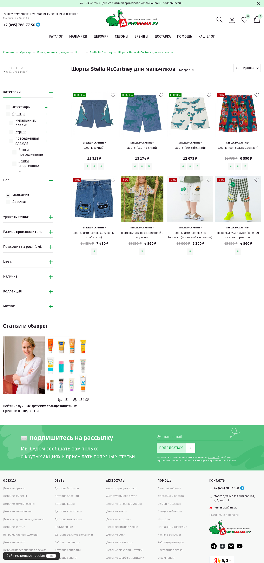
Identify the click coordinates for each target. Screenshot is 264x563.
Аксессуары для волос (121, 488)
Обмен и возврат (169, 504)
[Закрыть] (258, 3)
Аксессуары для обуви (121, 496)
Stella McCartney (103, 52)
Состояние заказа (170, 550)
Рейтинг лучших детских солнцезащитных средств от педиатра (40, 408)
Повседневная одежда (55, 52)
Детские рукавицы (119, 542)
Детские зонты (116, 511)
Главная (11, 52)
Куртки (20, 132)
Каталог (56, 36)
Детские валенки (67, 496)
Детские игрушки (118, 519)
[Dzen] (222, 546)
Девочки (101, 36)
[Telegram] (38, 25)
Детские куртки (14, 527)
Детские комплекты (17, 511)
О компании (166, 557)
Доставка (162, 36)
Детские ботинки (67, 488)
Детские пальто (14, 542)
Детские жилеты (15, 496)
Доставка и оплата (171, 496)
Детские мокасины (68, 519)
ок (51, 556)
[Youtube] (239, 546)
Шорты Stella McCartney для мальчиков (145, 52)
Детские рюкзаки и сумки (124, 550)
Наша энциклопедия (172, 527)
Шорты (81, 52)
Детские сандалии (68, 550)
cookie (40, 556)
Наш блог (206, 36)
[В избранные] (113, 95)
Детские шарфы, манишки (125, 557)
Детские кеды (65, 504)
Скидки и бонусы (170, 511)
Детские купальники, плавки (23, 519)
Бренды (141, 36)
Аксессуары (21, 107)
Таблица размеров (171, 542)
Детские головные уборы (124, 504)
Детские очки (115, 534)
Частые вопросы (169, 534)
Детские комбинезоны (19, 504)
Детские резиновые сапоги (74, 534)
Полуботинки (64, 527)
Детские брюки (14, 488)
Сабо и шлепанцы (67, 542)
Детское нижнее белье (122, 527)
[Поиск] (220, 20)
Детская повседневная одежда (25, 550)
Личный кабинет (169, 488)
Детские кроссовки (68, 511)
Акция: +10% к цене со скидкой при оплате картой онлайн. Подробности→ (132, 3)
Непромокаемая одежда (20, 534)
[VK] (231, 546)
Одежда (27, 52)
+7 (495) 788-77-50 (19, 25)
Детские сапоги (66, 557)
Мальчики (78, 36)
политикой (213, 457)
